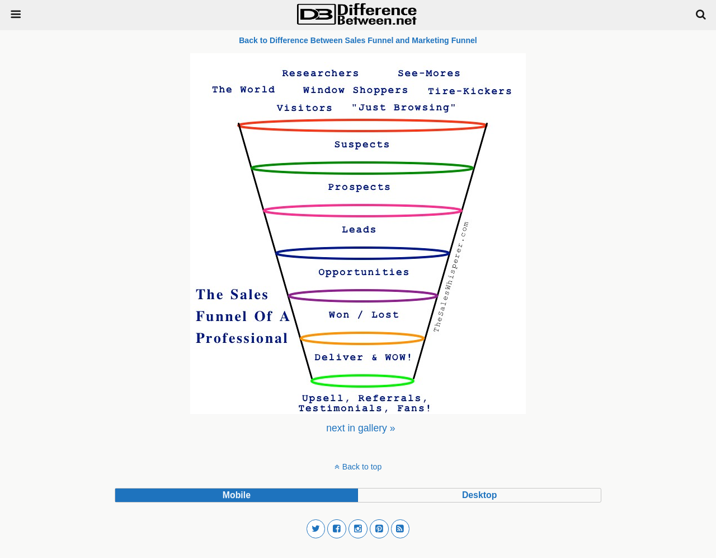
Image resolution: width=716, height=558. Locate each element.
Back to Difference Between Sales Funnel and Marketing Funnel (358, 40)
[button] (316, 528)
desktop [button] (479, 495)
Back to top (361, 466)
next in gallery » (360, 428)
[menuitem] (360, 428)
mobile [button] (237, 495)
